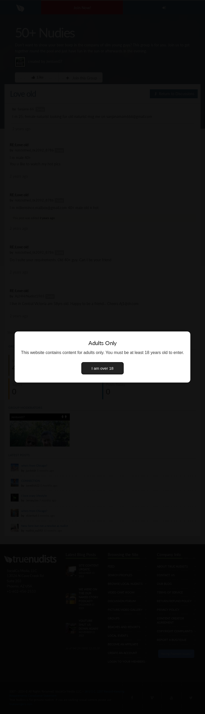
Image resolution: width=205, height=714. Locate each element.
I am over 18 (102, 368)
